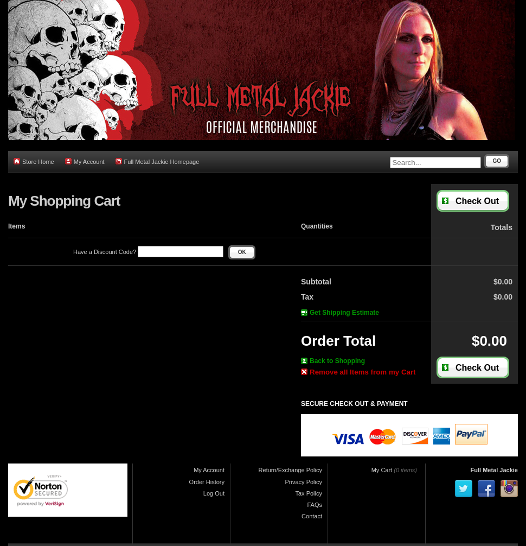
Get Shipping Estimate (340, 312)
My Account (85, 161)
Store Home (34, 161)
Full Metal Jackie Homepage (158, 161)
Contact (312, 516)
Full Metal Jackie (494, 470)
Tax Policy (308, 493)
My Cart (382, 470)
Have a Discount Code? (148, 252)
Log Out (213, 493)
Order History (206, 482)
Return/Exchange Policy (290, 470)
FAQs (314, 504)
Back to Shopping (333, 361)
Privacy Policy (303, 482)
